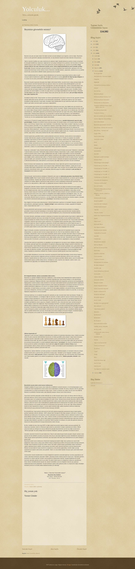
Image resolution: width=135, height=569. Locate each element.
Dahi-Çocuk (97, 366)
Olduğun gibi (97, 148)
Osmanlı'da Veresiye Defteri (102, 85)
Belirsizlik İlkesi (98, 224)
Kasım (96, 59)
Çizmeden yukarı (99, 139)
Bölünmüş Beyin (98, 94)
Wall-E (96, 218)
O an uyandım (98, 256)
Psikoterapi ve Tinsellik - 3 (101, 171)
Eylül (95, 65)
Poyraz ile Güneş (99, 113)
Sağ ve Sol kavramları (100, 343)
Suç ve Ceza (97, 363)
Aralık (96, 56)
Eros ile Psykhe (98, 186)
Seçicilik (96, 154)
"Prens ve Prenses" (99, 345)
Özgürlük (96, 79)
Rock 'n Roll (97, 300)
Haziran (96, 373)
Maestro (96, 312)
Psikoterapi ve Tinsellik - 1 (101, 165)
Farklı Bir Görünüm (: (97, 383)
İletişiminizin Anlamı (100, 242)
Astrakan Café (98, 337)
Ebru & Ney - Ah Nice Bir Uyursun (103, 127)
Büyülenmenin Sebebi (100, 230)
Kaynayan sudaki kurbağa (101, 157)
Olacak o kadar (98, 212)
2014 (94, 44)
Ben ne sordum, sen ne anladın (103, 116)
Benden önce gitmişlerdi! (101, 303)
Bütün (95, 145)
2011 (94, 53)
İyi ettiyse (97, 348)
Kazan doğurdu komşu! (100, 285)
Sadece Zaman (98, 277)
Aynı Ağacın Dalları (99, 227)
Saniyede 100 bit (99, 280)
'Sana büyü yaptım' (99, 309)
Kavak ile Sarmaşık (99, 294)
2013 (94, 47)
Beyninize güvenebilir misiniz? (102, 125)
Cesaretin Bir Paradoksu (101, 180)
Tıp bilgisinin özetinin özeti (101, 369)
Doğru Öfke (97, 133)
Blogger (69, 565)
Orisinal (93, 385)
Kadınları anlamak (99, 253)
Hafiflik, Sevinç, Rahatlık (101, 326)
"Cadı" (96, 351)
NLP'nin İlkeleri (98, 245)
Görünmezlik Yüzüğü (100, 198)
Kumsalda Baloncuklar (100, 323)
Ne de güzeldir (98, 73)
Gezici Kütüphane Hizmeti (101, 271)
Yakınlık (96, 209)
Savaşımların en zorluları (101, 262)
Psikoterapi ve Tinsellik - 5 (101, 177)
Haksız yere (97, 221)
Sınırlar (96, 340)
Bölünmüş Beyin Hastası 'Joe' (102, 97)
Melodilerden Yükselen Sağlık (102, 76)
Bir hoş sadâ (97, 329)
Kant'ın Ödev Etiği (99, 136)
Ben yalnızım (97, 306)
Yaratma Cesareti (99, 259)
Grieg (95, 354)
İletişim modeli (98, 282)
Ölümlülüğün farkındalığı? (101, 162)
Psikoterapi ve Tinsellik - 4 (101, 174)
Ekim (95, 62)
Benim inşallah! (98, 201)
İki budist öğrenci (99, 297)
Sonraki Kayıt (27, 549)
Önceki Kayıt (81, 549)
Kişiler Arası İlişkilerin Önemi (102, 215)
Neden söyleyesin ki (100, 291)
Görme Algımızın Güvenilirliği (102, 119)
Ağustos (96, 68)
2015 (94, 41)
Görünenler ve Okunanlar (101, 102)
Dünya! (96, 88)
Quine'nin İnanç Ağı (99, 360)
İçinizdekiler (97, 151)
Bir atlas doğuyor (99, 265)
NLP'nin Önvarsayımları (100, 247)
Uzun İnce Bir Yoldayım (100, 204)
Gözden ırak (97, 268)
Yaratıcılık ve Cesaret (100, 233)
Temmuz (97, 71)
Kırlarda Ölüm (98, 159)
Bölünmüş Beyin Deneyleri (101, 99)
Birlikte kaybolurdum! (100, 207)
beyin (31, 486)
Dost (95, 142)
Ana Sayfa (54, 549)
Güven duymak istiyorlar (101, 288)
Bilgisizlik (96, 82)
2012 (94, 50)
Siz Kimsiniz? (97, 315)
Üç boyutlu (97, 274)
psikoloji (39, 486)
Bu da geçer (97, 320)
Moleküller (97, 317)
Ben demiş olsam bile (100, 110)
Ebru (95, 357)
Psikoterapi (97, 239)
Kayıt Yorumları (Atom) (33, 553)
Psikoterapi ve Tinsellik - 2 (101, 168)
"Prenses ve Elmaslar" (100, 183)
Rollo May (97, 250)
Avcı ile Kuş (97, 91)
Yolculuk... (36, 9)
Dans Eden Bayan (99, 122)
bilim (34, 486)
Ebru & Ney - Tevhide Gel (101, 130)
